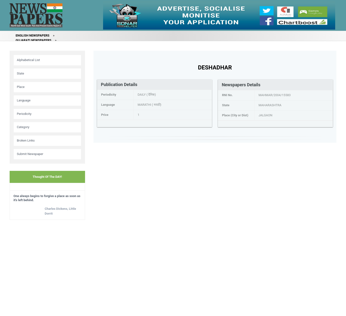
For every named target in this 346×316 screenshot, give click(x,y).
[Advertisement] (47, 257)
